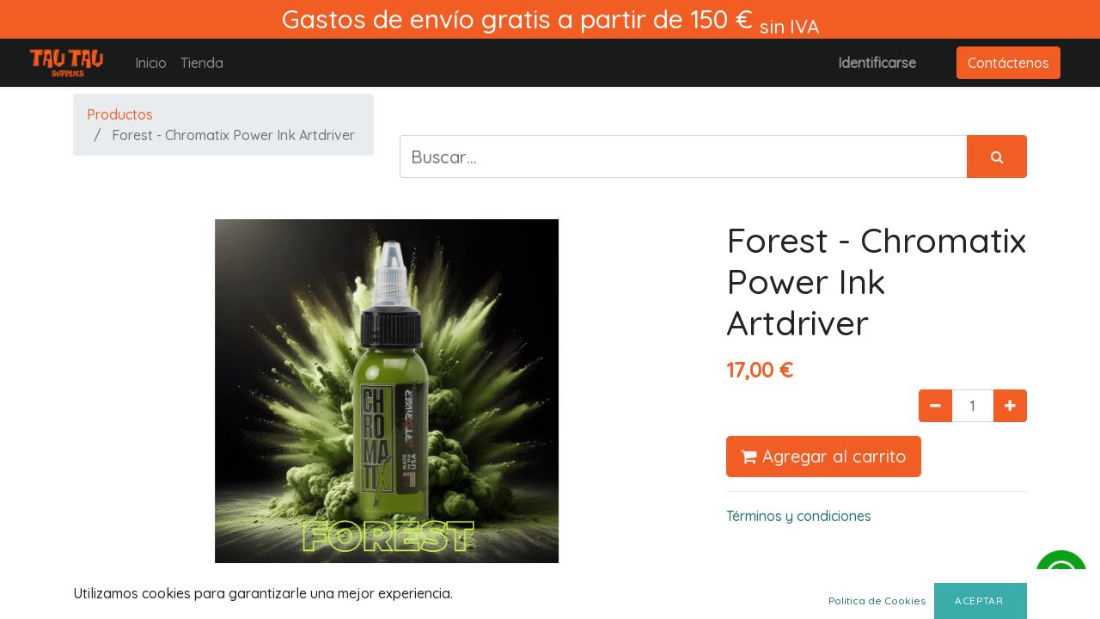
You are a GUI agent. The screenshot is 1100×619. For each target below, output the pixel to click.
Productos (120, 114)
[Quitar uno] (935, 405)
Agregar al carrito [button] (824, 456)
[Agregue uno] (1010, 405)
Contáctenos (1008, 62)
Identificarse (877, 62)
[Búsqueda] (997, 156)
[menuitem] (151, 63)
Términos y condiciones (798, 515)
